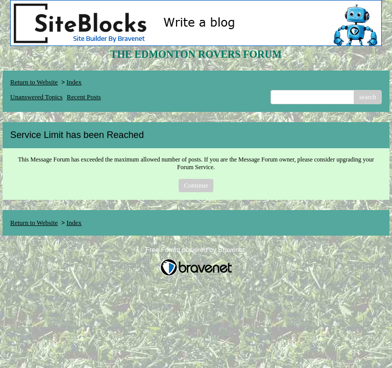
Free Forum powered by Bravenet (196, 250)
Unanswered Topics (36, 97)
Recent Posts (84, 97)
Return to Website (34, 82)
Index (74, 82)
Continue (196, 185)
